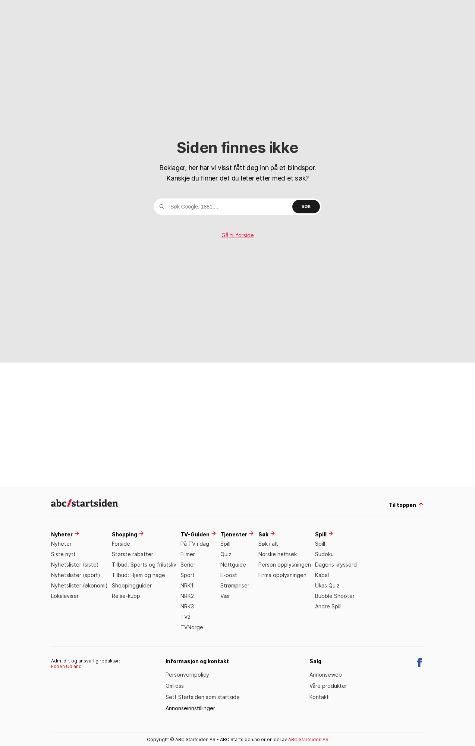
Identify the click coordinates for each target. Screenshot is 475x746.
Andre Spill (328, 606)
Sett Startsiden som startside (203, 697)
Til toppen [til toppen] (406, 505)
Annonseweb (325, 674)
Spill (225, 543)
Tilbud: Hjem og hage (138, 575)
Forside (121, 543)
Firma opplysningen (282, 575)
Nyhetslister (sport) (75, 575)
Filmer (187, 554)
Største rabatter (132, 554)
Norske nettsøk (277, 554)
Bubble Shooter (335, 596)
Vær (225, 596)
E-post (228, 575)
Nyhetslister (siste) (75, 564)
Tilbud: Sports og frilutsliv (144, 564)
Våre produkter (328, 686)
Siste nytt (63, 554)
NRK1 (187, 585)
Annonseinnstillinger (190, 708)
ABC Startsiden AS (308, 739)
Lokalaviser (65, 596)
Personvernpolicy (187, 674)
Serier (187, 564)
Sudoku (324, 554)
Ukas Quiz (327, 585)
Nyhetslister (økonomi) (79, 585)
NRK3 (187, 606)
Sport (187, 575)
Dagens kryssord (336, 564)
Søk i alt (268, 543)
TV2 (185, 617)
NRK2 (187, 596)
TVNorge (191, 627)
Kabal (322, 575)
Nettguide (233, 564)
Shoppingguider (132, 585)
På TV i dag (194, 543)
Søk (306, 206)
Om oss (175, 686)
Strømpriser (234, 585)
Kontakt (319, 697)
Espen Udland (66, 666)
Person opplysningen (284, 564)
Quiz (226, 554)
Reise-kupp (126, 596)
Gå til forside (237, 235)
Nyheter (61, 543)
